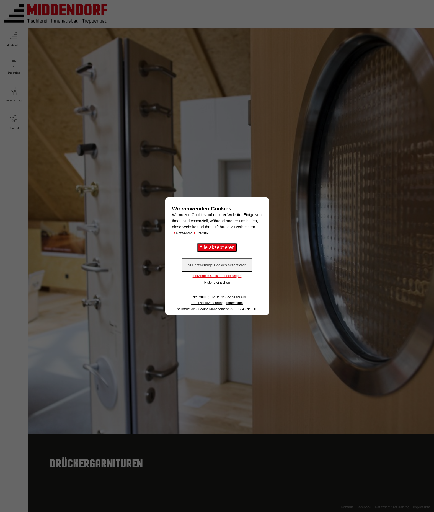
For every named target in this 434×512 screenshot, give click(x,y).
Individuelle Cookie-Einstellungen (217, 276)
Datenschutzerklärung (207, 303)
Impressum (234, 303)
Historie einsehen (217, 283)
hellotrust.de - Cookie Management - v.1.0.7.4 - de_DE (217, 309)
